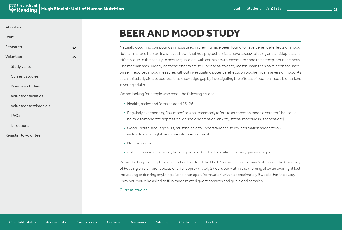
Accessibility (56, 222)
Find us (211, 222)
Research (13, 47)
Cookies (113, 222)
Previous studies (25, 86)
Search (336, 9)
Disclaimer (138, 222)
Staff (237, 8)
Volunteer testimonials (30, 106)
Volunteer (14, 57)
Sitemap (162, 222)
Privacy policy (86, 222)
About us (13, 27)
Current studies (25, 76)
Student (254, 8)
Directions (20, 126)
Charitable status (22, 222)
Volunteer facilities (27, 96)
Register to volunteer (23, 135)
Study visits (21, 67)
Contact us (187, 222)
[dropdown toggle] (74, 47)
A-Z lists (273, 8)
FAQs (15, 116)
